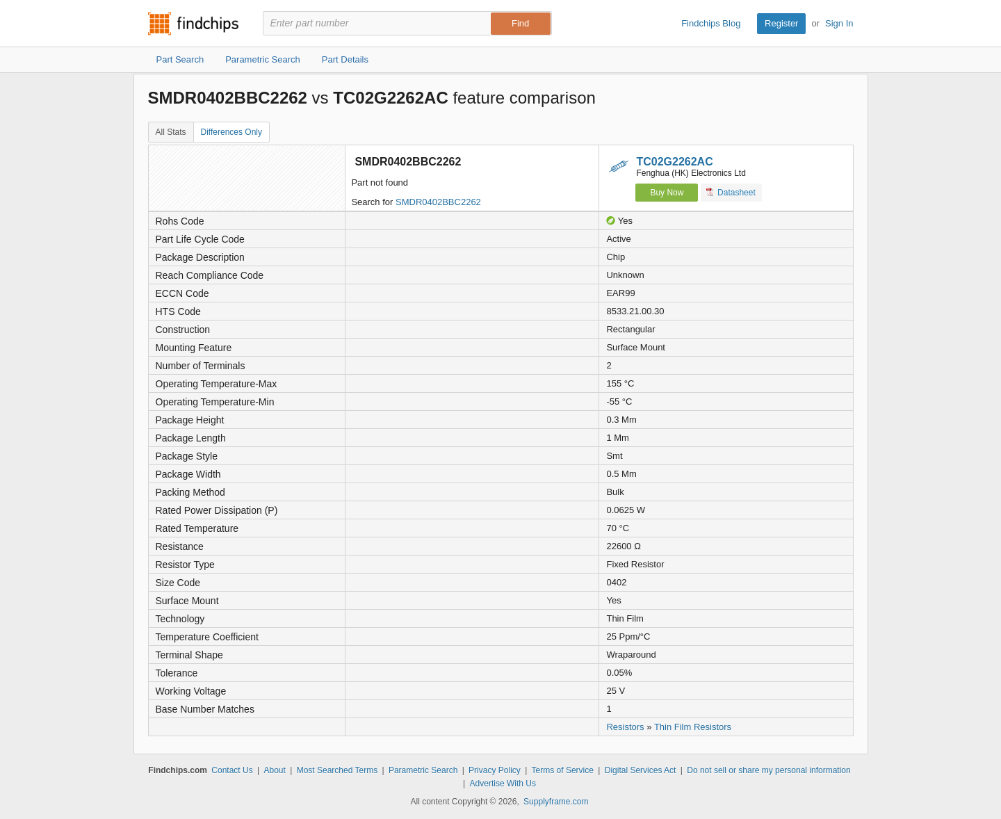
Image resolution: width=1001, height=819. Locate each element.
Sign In (839, 23)
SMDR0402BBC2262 (438, 202)
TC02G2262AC (674, 162)
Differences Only (231, 132)
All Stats (171, 132)
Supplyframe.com (555, 801)
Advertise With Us (503, 783)
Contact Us (231, 770)
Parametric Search (423, 770)
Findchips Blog (710, 23)
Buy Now (666, 192)
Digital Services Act (640, 770)
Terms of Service (563, 770)
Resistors (625, 727)
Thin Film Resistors (692, 727)
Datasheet (731, 192)
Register (781, 23)
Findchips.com (193, 23)
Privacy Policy (495, 770)
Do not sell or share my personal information (768, 770)
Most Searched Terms (337, 770)
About (274, 770)
